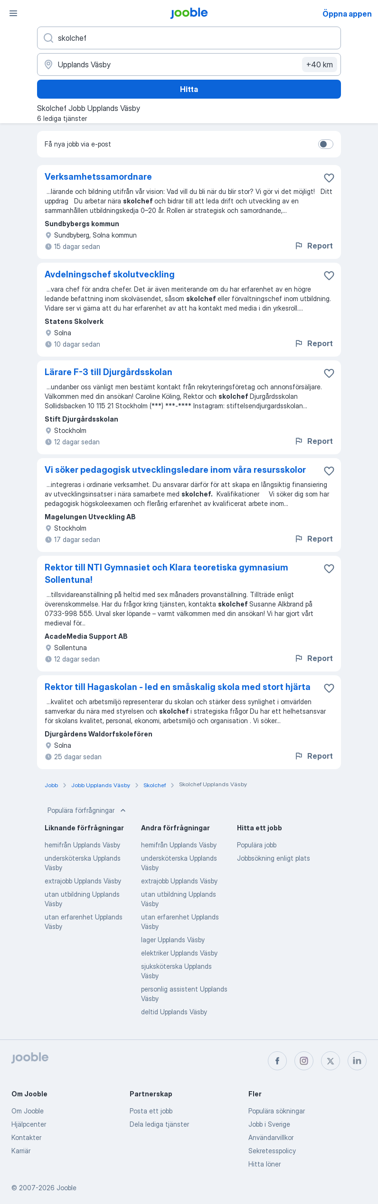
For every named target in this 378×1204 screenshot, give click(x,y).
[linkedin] (357, 1060)
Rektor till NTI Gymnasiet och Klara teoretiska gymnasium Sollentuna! (166, 573)
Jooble (66, 1188)
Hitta (189, 89)
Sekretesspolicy (272, 1151)
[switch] (325, 144)
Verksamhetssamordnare (98, 177)
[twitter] (330, 1060)
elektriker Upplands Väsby (179, 953)
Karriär (20, 1151)
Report (313, 245)
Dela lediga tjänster (159, 1124)
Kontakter (26, 1137)
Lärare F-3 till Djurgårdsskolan (108, 372)
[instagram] (303, 1060)
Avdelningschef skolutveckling (110, 274)
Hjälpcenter (28, 1124)
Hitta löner (264, 1164)
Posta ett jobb (151, 1111)
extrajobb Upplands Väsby (83, 881)
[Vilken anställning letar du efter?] (189, 38)
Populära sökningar (276, 1111)
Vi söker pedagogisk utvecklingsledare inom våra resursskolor (175, 470)
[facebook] (277, 1060)
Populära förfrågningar (87, 810)
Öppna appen (347, 13)
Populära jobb (256, 845)
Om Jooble (27, 1111)
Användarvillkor (270, 1137)
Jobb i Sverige (269, 1124)
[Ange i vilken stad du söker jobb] (189, 64)
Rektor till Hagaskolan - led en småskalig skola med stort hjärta (178, 687)
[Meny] (13, 13)
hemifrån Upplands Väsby (82, 845)
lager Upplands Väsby (173, 940)
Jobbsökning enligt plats (273, 858)
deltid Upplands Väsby (174, 1012)
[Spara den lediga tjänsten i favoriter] (329, 178)
